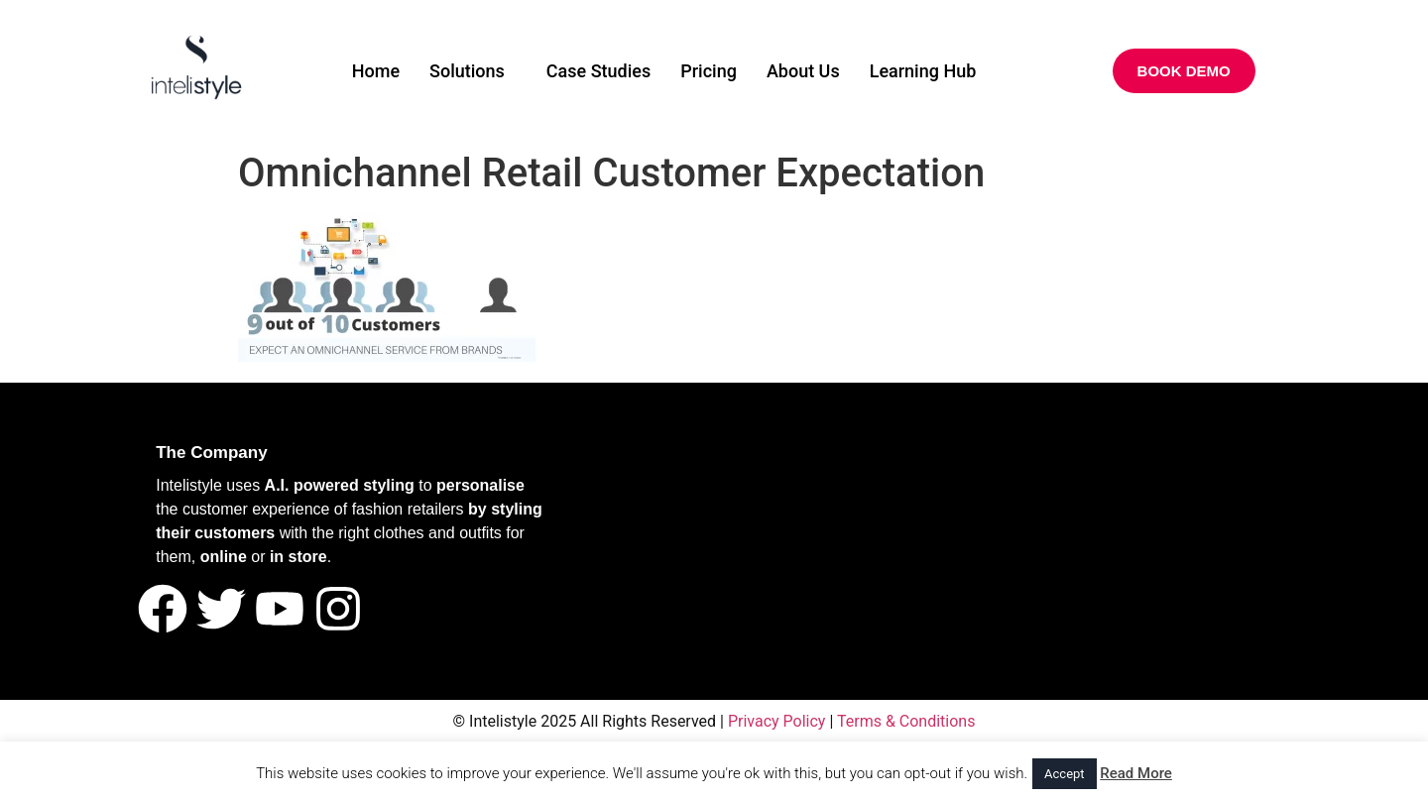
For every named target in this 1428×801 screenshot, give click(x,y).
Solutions (467, 70)
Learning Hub (923, 70)
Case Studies (598, 70)
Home (376, 70)
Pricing (708, 70)
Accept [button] (1064, 773)
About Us (803, 70)
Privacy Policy (777, 721)
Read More (1136, 773)
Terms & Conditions (906, 721)
